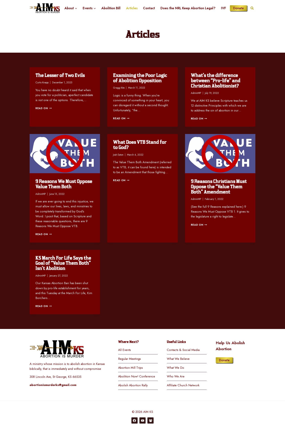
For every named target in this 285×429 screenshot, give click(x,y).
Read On (43, 108)
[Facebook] (134, 420)
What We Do (175, 367)
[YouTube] (142, 420)
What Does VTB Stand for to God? (139, 145)
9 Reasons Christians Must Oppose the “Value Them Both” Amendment (219, 187)
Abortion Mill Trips (130, 367)
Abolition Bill (111, 8)
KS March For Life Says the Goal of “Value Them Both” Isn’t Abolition (63, 263)
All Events (124, 350)
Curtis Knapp (42, 82)
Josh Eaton (118, 154)
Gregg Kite (119, 88)
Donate (238, 8)
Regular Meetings (129, 359)
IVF (223, 8)
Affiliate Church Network (183, 385)
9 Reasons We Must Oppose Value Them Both (63, 184)
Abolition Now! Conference (136, 376)
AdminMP (196, 93)
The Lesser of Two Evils (60, 75)
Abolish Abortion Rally (133, 385)
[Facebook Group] (150, 420)
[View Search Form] (252, 8)
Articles (132, 8)
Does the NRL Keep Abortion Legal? (187, 8)
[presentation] (65, 153)
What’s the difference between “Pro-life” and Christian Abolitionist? (215, 81)
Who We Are (175, 376)
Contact (149, 8)
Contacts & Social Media (183, 350)
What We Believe (178, 359)
